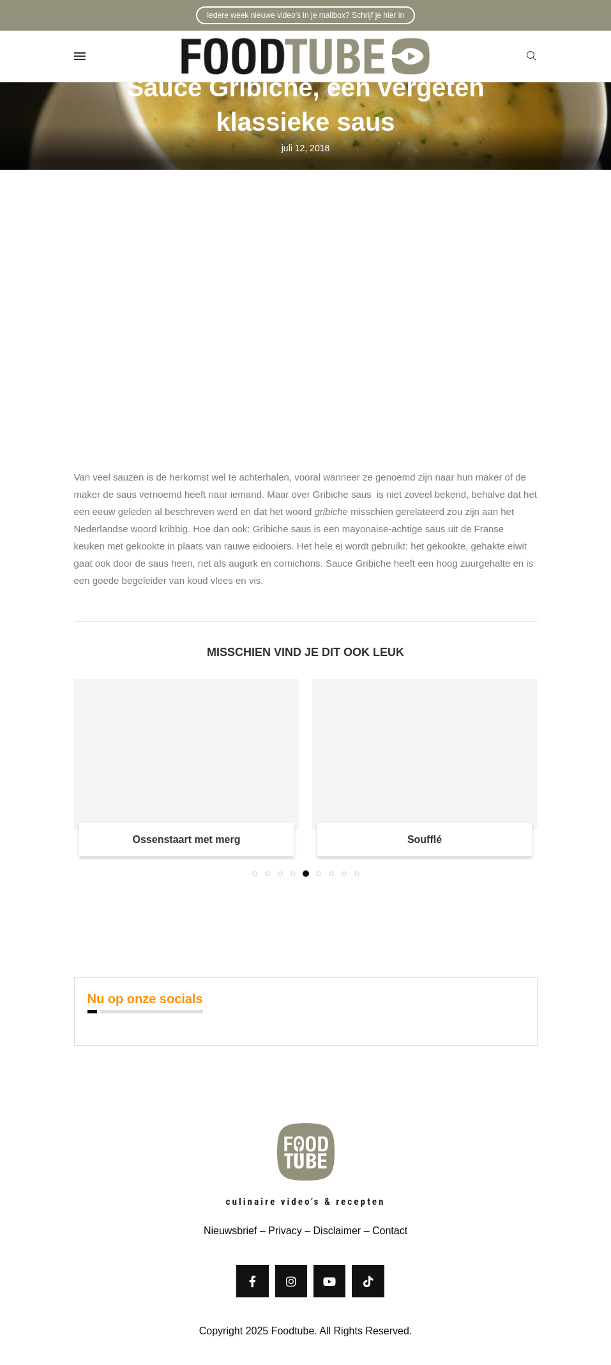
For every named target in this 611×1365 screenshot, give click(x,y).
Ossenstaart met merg (187, 839)
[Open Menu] (80, 56)
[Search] (531, 56)
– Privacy (279, 1230)
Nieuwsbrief (230, 1230)
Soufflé (424, 839)
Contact (389, 1230)
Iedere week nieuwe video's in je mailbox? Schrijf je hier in (305, 15)
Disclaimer (337, 1230)
